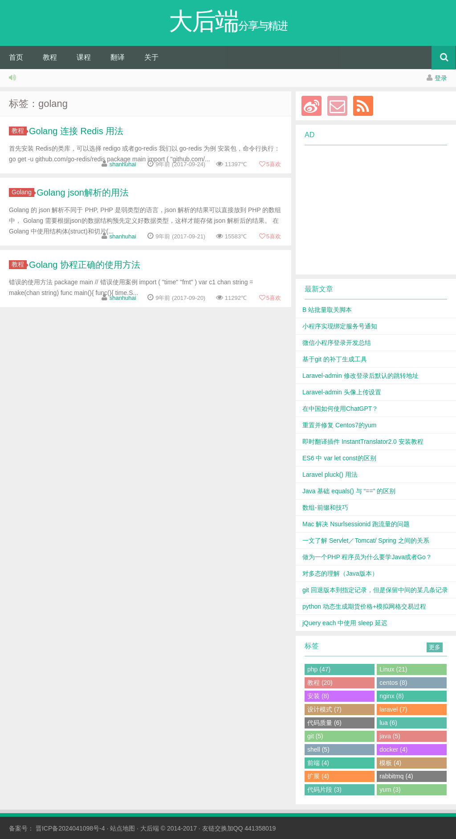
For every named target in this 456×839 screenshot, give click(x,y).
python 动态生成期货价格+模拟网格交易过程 (364, 606)
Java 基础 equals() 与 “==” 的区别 (348, 491)
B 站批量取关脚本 (327, 309)
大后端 (149, 828)
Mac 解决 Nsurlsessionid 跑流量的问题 (356, 524)
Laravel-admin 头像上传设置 (341, 392)
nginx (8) (391, 696)
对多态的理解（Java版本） (340, 573)
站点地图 (122, 828)
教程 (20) (320, 682)
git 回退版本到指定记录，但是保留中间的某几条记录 (375, 589)
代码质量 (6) (324, 722)
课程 (84, 57)
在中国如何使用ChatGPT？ (340, 408)
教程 (50, 57)
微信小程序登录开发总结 (336, 342)
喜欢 (270, 164)
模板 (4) (390, 762)
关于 (151, 57)
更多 (434, 647)
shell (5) (318, 749)
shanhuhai (123, 164)
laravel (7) (393, 709)
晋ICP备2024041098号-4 (70, 828)
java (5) (389, 736)
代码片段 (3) (324, 789)
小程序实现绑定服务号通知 (339, 326)
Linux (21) (393, 669)
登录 (441, 78)
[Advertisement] (370, 209)
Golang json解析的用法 (83, 192)
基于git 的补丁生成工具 (334, 359)
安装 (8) (318, 696)
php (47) (318, 669)
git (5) (315, 736)
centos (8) (393, 682)
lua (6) (388, 722)
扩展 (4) (318, 776)
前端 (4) (318, 762)
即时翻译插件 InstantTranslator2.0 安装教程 (362, 441)
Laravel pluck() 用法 (330, 474)
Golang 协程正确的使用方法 (84, 265)
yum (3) (389, 789)
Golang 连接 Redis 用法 (76, 131)
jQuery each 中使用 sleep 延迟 (344, 622)
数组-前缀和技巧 (325, 507)
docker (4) (393, 749)
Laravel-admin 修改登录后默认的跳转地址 (360, 375)
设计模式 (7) (324, 709)
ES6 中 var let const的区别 (339, 458)
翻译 (117, 57)
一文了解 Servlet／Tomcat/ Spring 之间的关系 (365, 540)
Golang (23, 192)
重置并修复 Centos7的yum (339, 425)
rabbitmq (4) (396, 776)
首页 (16, 57)
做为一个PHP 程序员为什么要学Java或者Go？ (367, 557)
